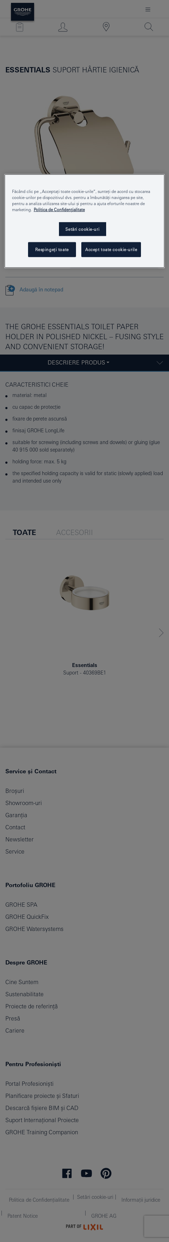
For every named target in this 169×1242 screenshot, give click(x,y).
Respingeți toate (52, 249)
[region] (84, 221)
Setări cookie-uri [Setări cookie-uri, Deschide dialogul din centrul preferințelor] (82, 228)
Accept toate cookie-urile (111, 249)
